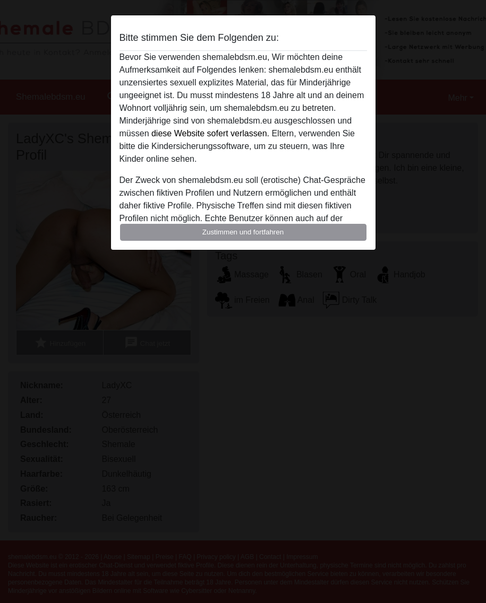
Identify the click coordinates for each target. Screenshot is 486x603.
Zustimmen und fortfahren (243, 232)
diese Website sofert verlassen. (210, 133)
